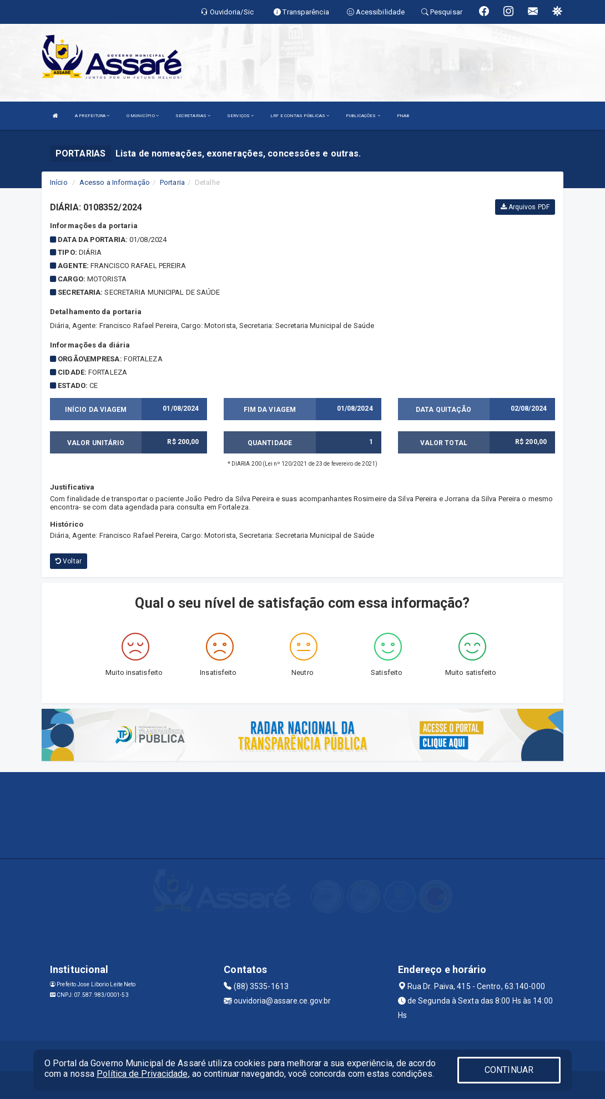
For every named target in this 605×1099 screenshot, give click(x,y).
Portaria (172, 182)
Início (59, 182)
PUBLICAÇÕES (363, 115)
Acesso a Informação (114, 182)
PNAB (403, 115)
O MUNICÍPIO (143, 115)
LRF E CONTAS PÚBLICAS (299, 115)
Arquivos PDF (525, 207)
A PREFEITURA (92, 115)
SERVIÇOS (240, 115)
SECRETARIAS (192, 115)
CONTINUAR (509, 1070)
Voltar (69, 561)
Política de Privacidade (142, 1073)
